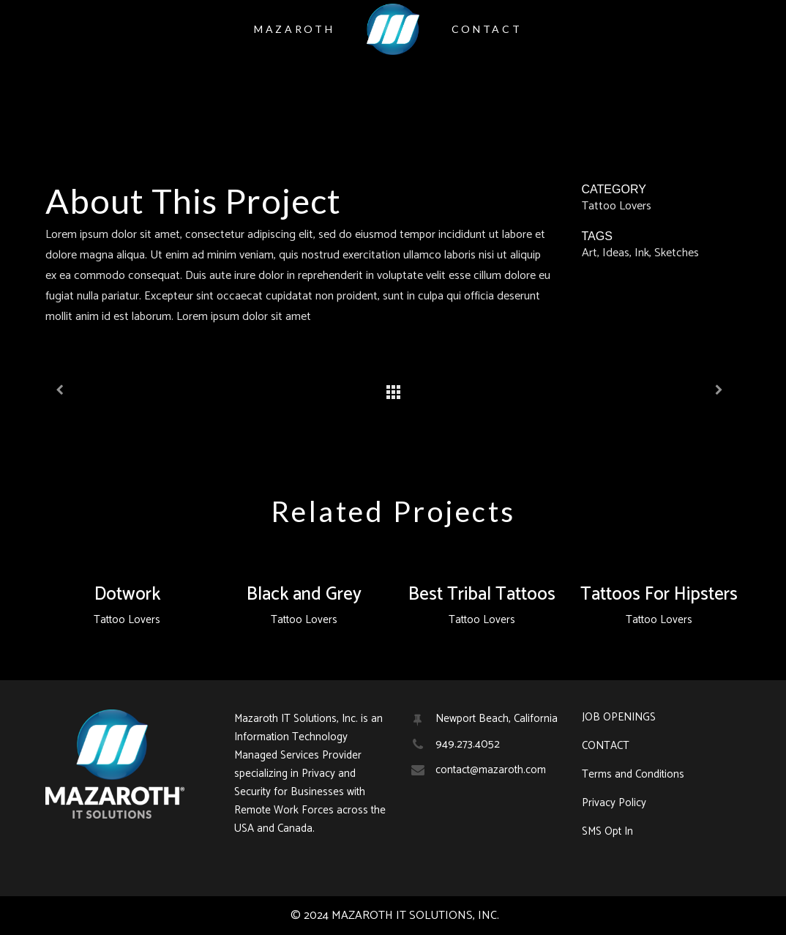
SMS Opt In (607, 832)
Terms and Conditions (633, 775)
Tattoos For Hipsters (659, 594)
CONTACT (605, 746)
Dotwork (127, 594)
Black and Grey (304, 594)
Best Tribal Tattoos (481, 594)
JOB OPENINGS (619, 717)
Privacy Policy (614, 803)
